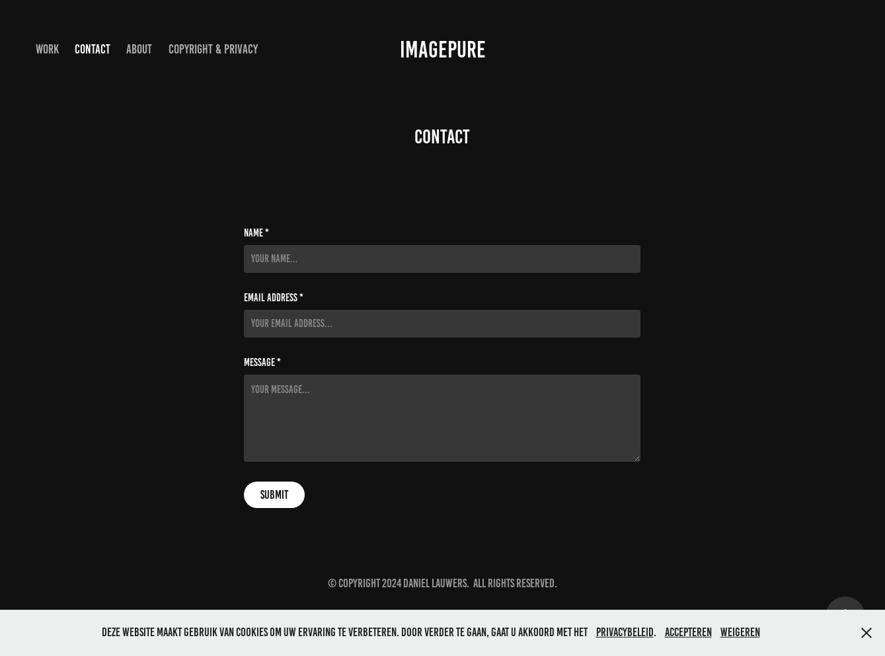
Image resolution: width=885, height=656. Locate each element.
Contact (92, 49)
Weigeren (740, 632)
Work (47, 49)
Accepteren (688, 632)
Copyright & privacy (213, 49)
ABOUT (139, 49)
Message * (262, 362)
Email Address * (273, 298)
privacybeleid (625, 632)
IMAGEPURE (443, 49)
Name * (256, 233)
